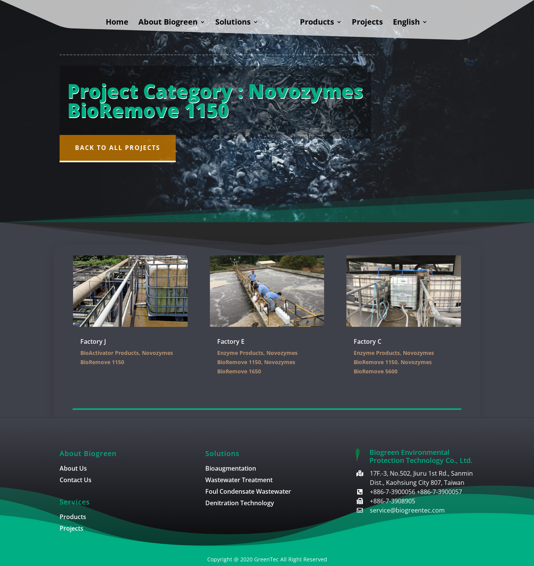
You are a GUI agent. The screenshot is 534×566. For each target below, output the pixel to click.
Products (317, 23)
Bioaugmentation (230, 469)
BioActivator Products (109, 352)
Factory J (93, 341)
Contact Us (75, 480)
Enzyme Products (240, 352)
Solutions (233, 23)
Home (117, 23)
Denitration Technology (239, 503)
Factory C (367, 341)
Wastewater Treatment (239, 480)
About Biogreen (168, 23)
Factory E (231, 341)
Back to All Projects (117, 147)
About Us (73, 469)
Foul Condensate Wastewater (248, 492)
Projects (367, 23)
